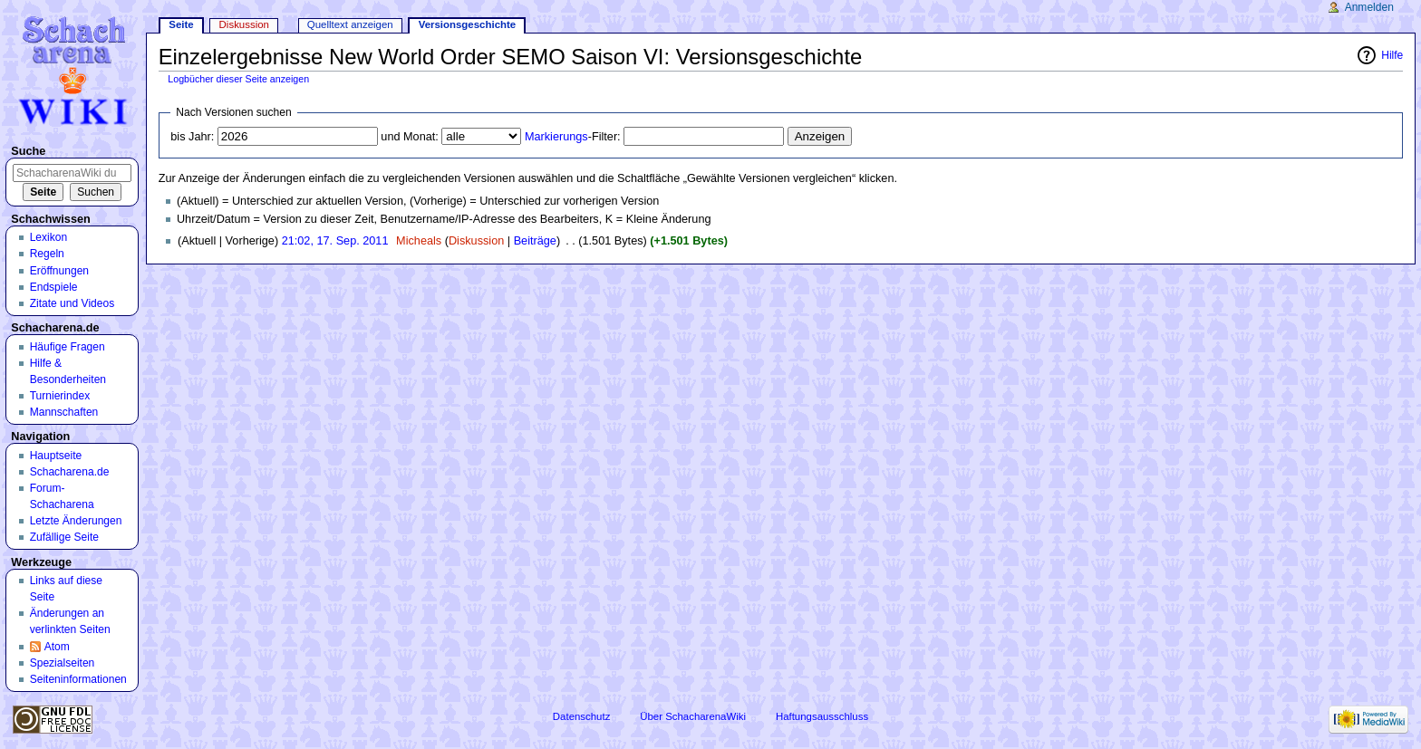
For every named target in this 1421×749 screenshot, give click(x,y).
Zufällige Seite (64, 537)
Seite (181, 24)
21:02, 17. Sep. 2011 (335, 241)
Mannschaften (64, 412)
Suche (28, 151)
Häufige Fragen (67, 347)
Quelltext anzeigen (350, 24)
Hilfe (1392, 55)
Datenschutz (582, 716)
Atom (57, 646)
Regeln (47, 253)
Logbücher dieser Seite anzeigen (238, 78)
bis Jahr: (192, 136)
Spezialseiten (62, 663)
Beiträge (535, 241)
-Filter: (573, 136)
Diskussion (476, 241)
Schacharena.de (70, 472)
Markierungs (556, 136)
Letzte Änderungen (76, 520)
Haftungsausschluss (822, 716)
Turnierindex (60, 395)
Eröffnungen (59, 270)
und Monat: (409, 136)
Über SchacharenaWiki (693, 716)
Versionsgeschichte (468, 24)
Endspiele (54, 287)
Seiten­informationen (78, 679)
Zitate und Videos (72, 303)
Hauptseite (56, 455)
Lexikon (49, 237)
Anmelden (1369, 7)
